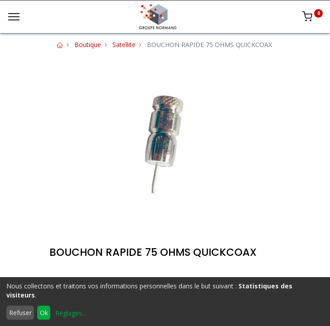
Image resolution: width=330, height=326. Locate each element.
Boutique (87, 44)
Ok (44, 312)
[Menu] (13, 16)
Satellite (124, 44)
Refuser (20, 312)
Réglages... (70, 313)
